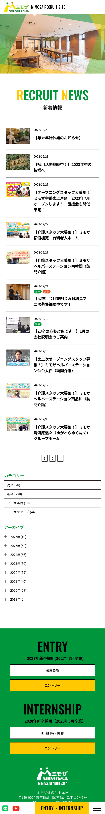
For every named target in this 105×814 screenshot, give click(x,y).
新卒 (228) (14, 494)
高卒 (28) (13, 485)
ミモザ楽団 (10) (18, 502)
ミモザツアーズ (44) (21, 511)
